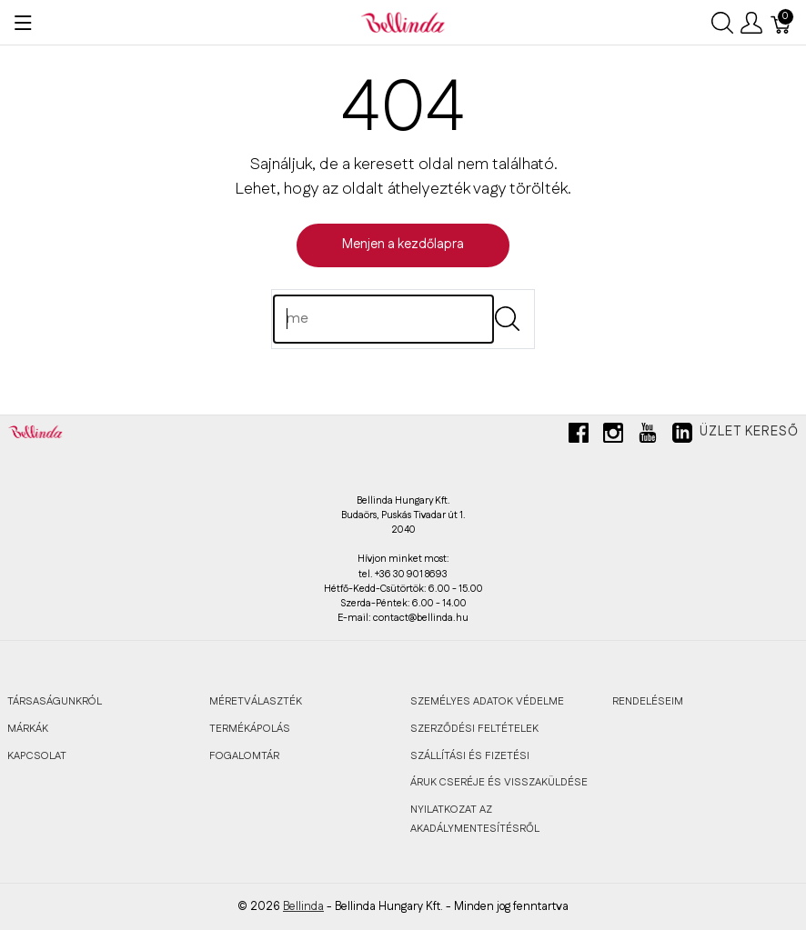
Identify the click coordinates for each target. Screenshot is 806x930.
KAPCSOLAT (36, 756)
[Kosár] (781, 23)
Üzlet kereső (749, 432)
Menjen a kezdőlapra (403, 244)
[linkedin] (682, 440)
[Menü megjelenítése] (23, 23)
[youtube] (647, 440)
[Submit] (507, 318)
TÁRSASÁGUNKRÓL (54, 701)
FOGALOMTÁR (244, 756)
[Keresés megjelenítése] (722, 23)
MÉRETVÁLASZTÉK (255, 701)
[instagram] (613, 440)
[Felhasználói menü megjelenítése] (751, 23)
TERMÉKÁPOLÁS (249, 728)
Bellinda (303, 906)
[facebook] (578, 440)
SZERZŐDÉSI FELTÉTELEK (474, 728)
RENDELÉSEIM (647, 701)
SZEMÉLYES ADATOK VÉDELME (487, 701)
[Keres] (383, 319)
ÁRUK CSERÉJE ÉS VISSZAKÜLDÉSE (499, 782)
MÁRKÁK (27, 728)
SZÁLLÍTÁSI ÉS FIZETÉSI (469, 756)
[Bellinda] (403, 22)
